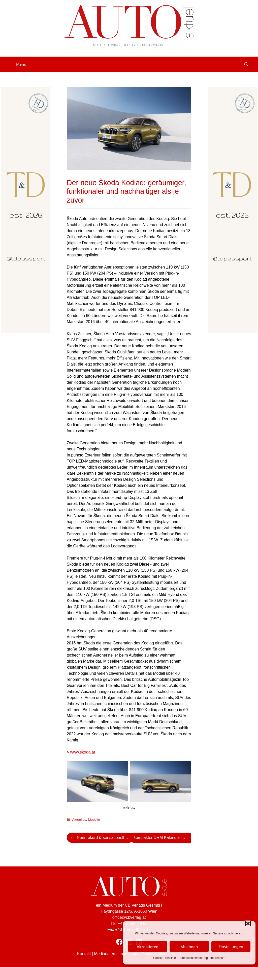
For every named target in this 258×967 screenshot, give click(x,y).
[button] (247, 923)
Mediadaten (104, 954)
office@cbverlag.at (129, 917)
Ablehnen (189, 946)
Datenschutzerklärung (193, 958)
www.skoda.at (82, 752)
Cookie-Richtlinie (164, 958)
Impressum (217, 958)
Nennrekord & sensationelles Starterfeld (105, 837)
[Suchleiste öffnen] (246, 64)
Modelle (94, 819)
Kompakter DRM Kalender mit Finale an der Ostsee (164, 837)
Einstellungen (230, 946)
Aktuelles (79, 819)
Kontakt (84, 954)
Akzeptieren (147, 946)
